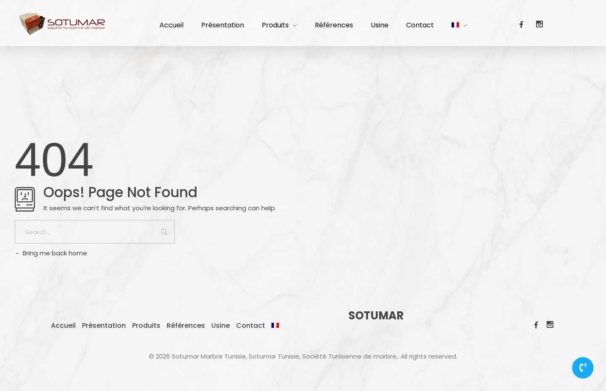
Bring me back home (51, 253)
